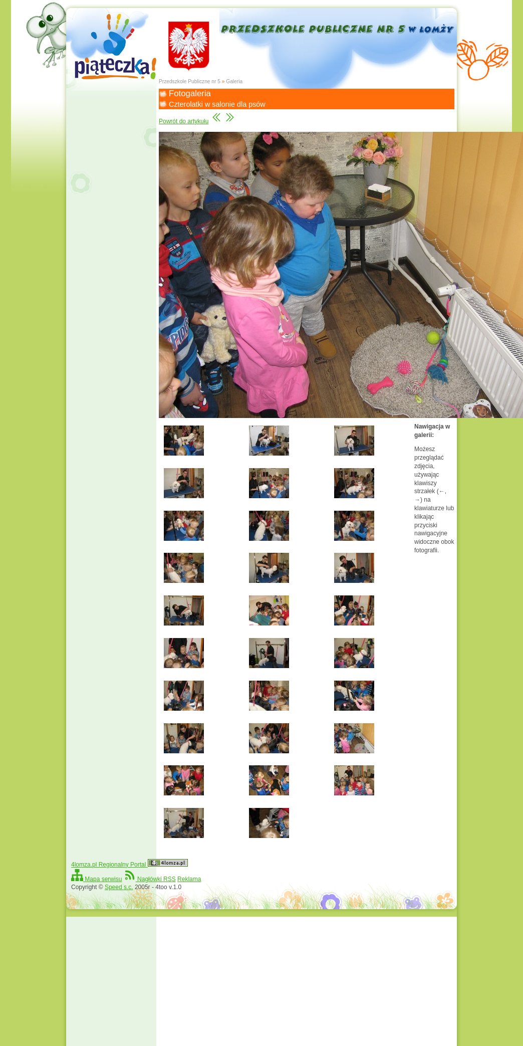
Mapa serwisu (96, 879)
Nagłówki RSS (150, 879)
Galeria (234, 81)
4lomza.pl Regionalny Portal (129, 864)
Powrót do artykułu (183, 121)
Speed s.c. (119, 887)
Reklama (189, 879)
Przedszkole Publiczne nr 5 (189, 81)
